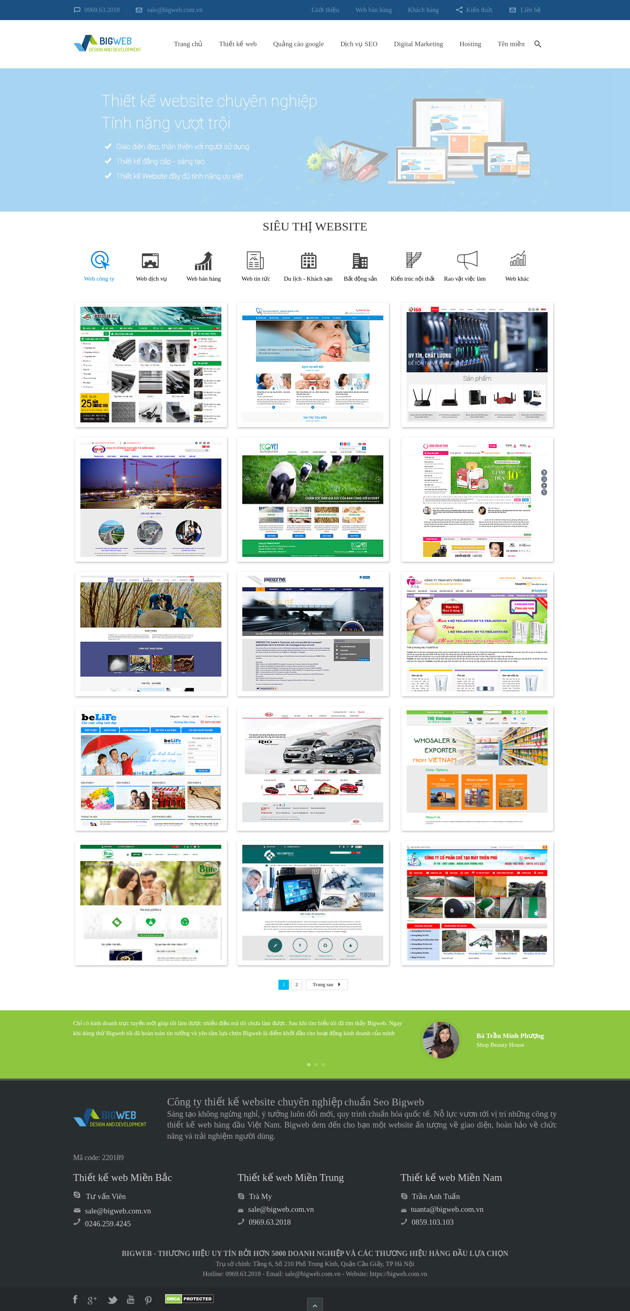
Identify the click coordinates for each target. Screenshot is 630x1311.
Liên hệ (531, 9)
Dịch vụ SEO (358, 44)
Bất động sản (360, 278)
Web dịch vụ (151, 278)
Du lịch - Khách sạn (308, 278)
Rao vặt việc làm (465, 278)
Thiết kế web (238, 44)
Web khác (517, 278)
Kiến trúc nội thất (413, 278)
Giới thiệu (325, 9)
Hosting (470, 44)
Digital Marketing (418, 44)
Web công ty (99, 278)
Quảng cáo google (298, 44)
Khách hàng (423, 9)
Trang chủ (188, 44)
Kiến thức (479, 9)
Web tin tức (255, 278)
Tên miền (511, 44)
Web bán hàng (373, 9)
